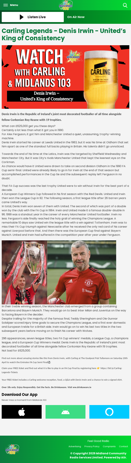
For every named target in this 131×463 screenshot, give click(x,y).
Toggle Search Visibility (125, 5)
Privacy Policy (91, 446)
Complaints (109, 446)
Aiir (123, 457)
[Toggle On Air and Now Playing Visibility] (98, 17)
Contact (123, 446)
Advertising (75, 446)
